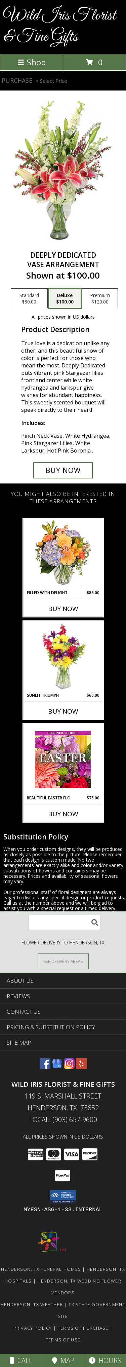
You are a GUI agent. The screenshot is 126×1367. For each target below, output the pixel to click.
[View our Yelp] (81, 1067)
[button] (63, 1196)
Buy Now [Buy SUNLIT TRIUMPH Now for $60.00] (63, 711)
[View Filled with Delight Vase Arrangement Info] (63, 554)
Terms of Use (63, 1340)
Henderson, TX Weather (32, 1304)
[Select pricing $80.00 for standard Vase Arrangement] (29, 298)
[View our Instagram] (69, 1067)
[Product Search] (64, 922)
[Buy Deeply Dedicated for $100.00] (63, 470)
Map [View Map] (63, 1360)
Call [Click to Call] (21, 1360)
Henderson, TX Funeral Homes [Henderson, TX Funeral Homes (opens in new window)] (41, 1269)
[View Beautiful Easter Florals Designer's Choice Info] (63, 759)
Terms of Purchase (83, 1328)
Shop (31, 62)
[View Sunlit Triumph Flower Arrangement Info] (63, 657)
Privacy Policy (32, 1328)
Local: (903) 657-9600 (63, 1119)
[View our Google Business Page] (57, 1067)
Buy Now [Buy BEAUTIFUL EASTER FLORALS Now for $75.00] (63, 814)
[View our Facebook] (45, 1067)
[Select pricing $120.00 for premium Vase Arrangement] (100, 298)
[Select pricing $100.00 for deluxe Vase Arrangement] (65, 298)
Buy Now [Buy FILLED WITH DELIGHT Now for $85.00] (63, 608)
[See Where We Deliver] (63, 961)
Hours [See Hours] (105, 1360)
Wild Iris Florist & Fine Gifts (59, 26)
